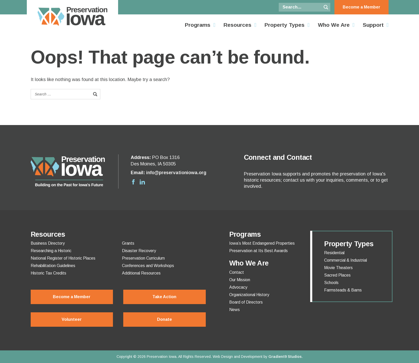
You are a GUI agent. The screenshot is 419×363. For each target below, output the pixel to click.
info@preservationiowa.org (176, 172)
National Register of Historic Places (63, 258)
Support (373, 25)
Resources (237, 25)
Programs (197, 25)
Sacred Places (337, 275)
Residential (334, 253)
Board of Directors (246, 302)
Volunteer (72, 319)
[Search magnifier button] (326, 7)
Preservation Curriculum (143, 258)
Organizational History (249, 295)
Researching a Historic (51, 251)
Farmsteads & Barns (343, 290)
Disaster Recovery (139, 251)
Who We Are (334, 25)
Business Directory (48, 243)
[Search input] (301, 7)
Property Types (285, 25)
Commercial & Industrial (345, 260)
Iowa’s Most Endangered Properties (262, 243)
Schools (331, 283)
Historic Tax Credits (48, 273)
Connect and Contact (278, 157)
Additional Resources (141, 273)
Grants (128, 243)
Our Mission (239, 280)
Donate (164, 319)
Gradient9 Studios (285, 357)
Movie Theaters (338, 268)
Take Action (164, 297)
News (234, 310)
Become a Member (361, 7)
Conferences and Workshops (148, 266)
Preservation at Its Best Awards (258, 251)
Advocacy (238, 287)
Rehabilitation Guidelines (53, 266)
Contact (236, 272)
